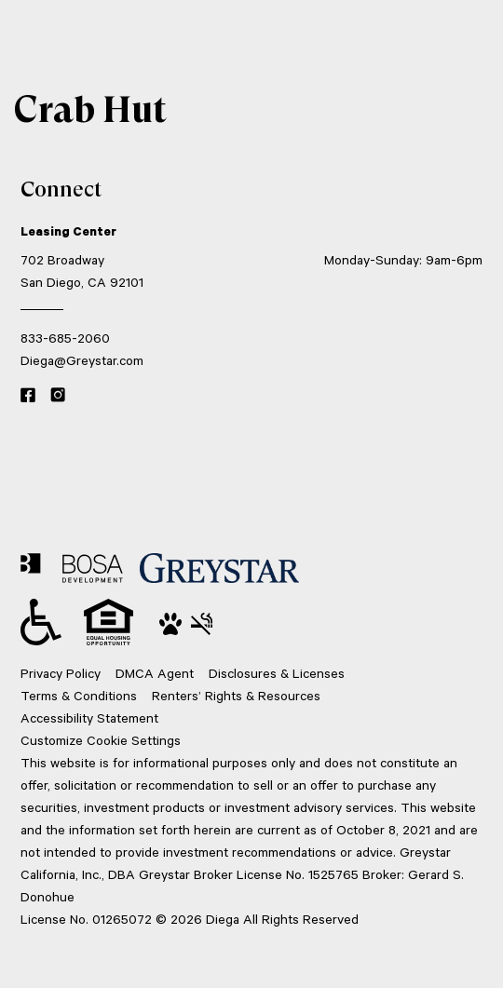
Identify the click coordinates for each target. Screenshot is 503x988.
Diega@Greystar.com (81, 360)
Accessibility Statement (89, 717)
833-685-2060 (65, 337)
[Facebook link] (27, 395)
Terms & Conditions (78, 695)
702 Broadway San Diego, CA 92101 (81, 270)
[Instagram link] (57, 395)
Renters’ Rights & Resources (236, 695)
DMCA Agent (155, 673)
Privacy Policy (60, 673)
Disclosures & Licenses (277, 673)
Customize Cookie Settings (100, 740)
